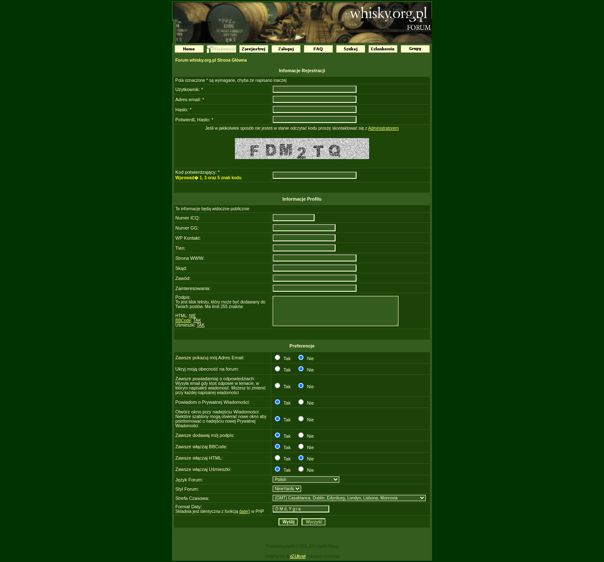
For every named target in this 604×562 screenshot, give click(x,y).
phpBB (289, 546)
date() (244, 511)
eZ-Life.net (297, 556)
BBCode (183, 320)
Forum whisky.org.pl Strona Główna (211, 60)
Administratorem (383, 128)
